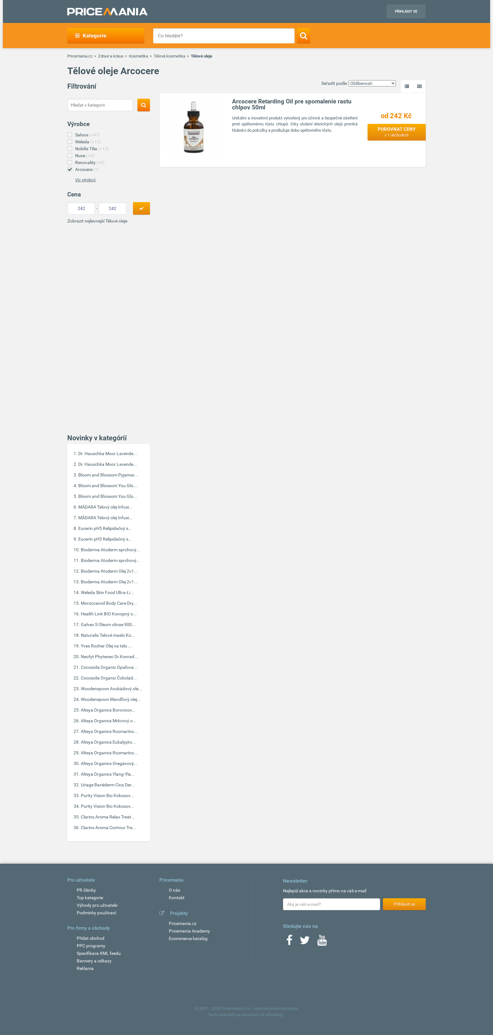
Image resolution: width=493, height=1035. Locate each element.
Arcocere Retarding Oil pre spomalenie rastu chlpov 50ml (292, 104)
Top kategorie (90, 897)
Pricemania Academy (189, 930)
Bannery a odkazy (94, 960)
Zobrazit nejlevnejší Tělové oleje (97, 220)
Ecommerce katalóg (188, 938)
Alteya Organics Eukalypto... (108, 742)
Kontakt (177, 897)
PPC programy (91, 945)
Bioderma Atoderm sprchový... (110, 549)
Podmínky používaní (96, 912)
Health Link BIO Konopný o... (109, 613)
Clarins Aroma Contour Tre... (108, 827)
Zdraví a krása (110, 56)
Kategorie (90, 35)
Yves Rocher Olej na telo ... (106, 645)
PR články (86, 890)
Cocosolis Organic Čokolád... (109, 677)
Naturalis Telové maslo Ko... (108, 635)
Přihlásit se (406, 11)
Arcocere (87, 169)
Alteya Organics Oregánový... (109, 763)
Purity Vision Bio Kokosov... (107, 795)
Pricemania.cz (79, 56)
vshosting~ (275, 1014)
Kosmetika (138, 56)
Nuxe (84, 155)
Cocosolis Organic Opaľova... (109, 667)
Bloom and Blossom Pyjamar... (108, 474)
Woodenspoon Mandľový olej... (111, 699)
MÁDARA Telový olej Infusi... (105, 506)
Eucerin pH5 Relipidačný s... (105, 528)
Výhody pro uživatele (97, 905)
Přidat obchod (90, 938)
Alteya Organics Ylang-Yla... (108, 774)
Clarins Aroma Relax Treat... (108, 816)
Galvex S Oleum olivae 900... (108, 624)
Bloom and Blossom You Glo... (107, 485)
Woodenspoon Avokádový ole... (111, 688)
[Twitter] (304, 942)
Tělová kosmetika (169, 56)
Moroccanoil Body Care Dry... (109, 603)
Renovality (90, 162)
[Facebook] (289, 942)
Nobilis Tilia (92, 148)
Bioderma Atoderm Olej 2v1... (109, 571)
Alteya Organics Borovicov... (108, 710)
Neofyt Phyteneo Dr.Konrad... (109, 656)
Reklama (85, 968)
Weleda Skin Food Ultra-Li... (107, 592)
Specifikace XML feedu (99, 953)
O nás (174, 890)
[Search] (303, 35)
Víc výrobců (85, 180)
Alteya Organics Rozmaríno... (109, 731)
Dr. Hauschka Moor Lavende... (107, 453)
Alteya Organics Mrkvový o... (108, 720)
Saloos (87, 134)
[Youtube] (322, 942)
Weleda (88, 141)
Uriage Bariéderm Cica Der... (108, 784)
